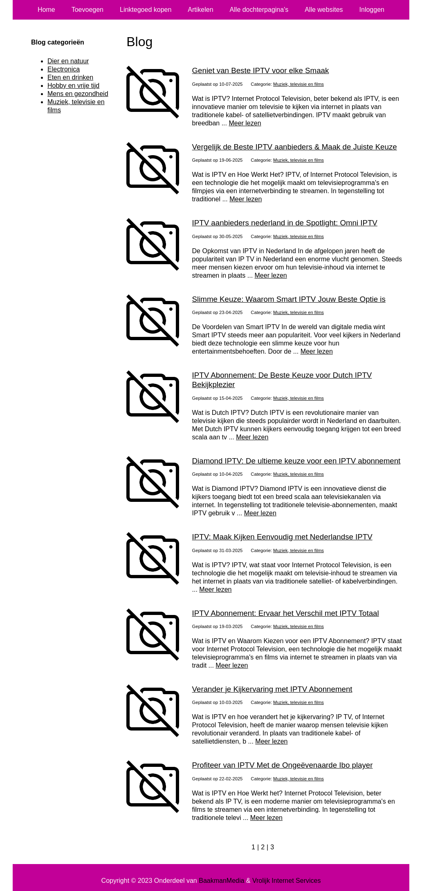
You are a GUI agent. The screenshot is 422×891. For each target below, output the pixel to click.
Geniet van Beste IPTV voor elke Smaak (260, 70)
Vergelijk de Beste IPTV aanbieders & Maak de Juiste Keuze (294, 147)
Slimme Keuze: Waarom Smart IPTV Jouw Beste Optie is (289, 299)
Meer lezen (245, 123)
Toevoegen (87, 9)
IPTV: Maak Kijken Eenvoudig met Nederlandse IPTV (282, 536)
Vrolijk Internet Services (286, 880)
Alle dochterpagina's (259, 9)
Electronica (63, 69)
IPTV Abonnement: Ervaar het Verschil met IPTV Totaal (285, 613)
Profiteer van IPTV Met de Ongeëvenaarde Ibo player (282, 765)
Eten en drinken (70, 77)
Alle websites (324, 9)
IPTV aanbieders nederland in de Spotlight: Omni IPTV (284, 222)
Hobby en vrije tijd (73, 85)
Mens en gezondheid (77, 93)
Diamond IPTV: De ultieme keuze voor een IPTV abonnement (296, 461)
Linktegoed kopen (145, 9)
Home (46, 9)
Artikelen (200, 9)
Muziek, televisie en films (298, 84)
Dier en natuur (68, 61)
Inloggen (371, 9)
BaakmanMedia (221, 880)
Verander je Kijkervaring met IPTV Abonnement (272, 689)
